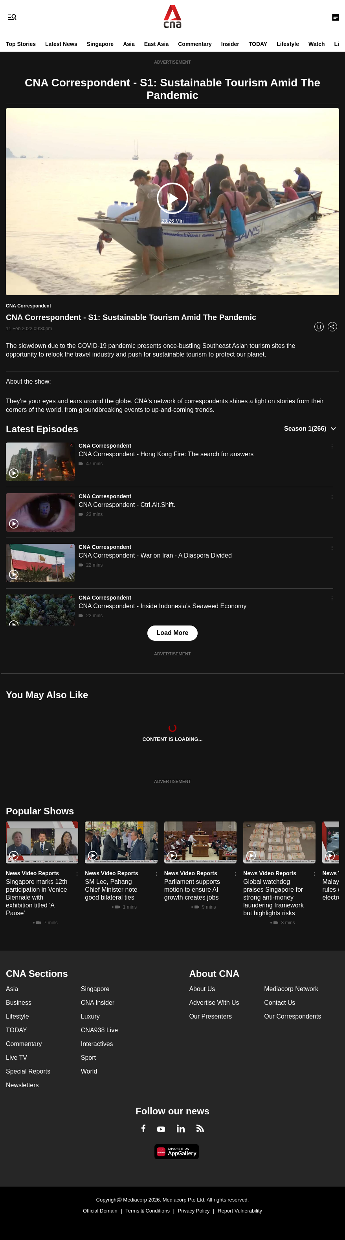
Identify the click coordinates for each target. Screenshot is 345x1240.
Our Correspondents (292, 1016)
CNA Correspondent (105, 446)
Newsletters (22, 1085)
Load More (173, 632)
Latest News (61, 44)
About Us (202, 989)
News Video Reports (32, 873)
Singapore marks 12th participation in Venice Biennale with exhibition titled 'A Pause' (37, 897)
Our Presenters (210, 1016)
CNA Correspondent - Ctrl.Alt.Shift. (127, 504)
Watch (316, 44)
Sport (88, 1057)
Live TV (16, 1057)
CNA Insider (97, 1002)
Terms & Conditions (147, 1211)
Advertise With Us (214, 1002)
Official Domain (100, 1211)
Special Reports (28, 1071)
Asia (129, 44)
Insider (230, 44)
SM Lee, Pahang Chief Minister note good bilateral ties (111, 889)
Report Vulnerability (240, 1211)
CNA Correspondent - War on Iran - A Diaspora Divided (155, 555)
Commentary (195, 44)
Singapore (100, 44)
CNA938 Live (99, 1030)
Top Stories (21, 44)
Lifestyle (288, 44)
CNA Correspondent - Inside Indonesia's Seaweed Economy (162, 606)
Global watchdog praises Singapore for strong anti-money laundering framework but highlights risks (273, 897)
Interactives (97, 1044)
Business (18, 1002)
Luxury (90, 1016)
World (89, 1071)
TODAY (258, 44)
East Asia (156, 44)
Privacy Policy (194, 1211)
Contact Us (279, 1002)
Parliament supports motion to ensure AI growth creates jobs (192, 889)
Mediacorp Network (291, 989)
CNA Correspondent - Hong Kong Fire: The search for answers (166, 454)
